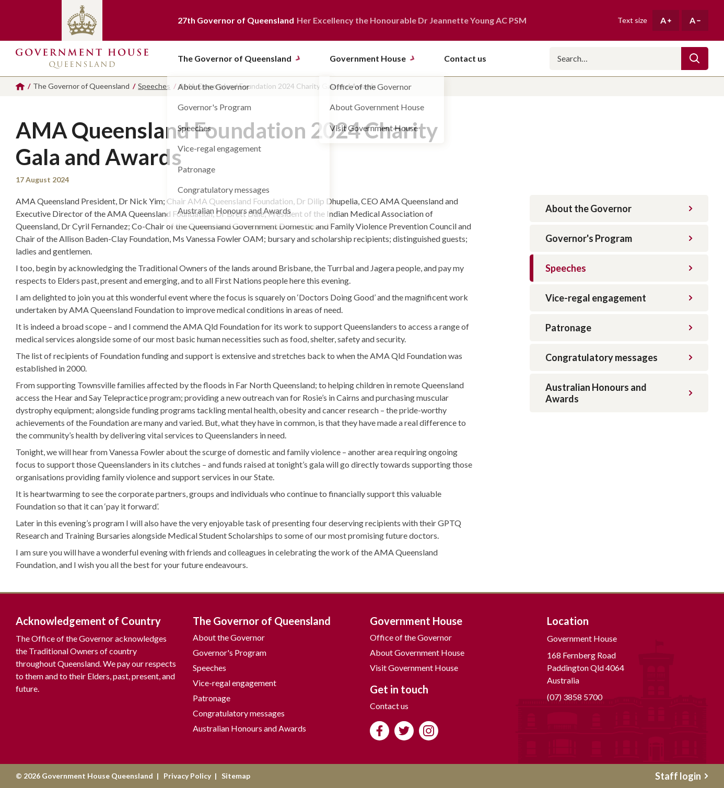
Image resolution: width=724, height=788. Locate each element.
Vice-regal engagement (619, 298)
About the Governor (619, 208)
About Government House (417, 652)
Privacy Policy (187, 775)
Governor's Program (619, 238)
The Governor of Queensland (239, 58)
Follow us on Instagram (428, 730)
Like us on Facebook (379, 730)
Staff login (681, 776)
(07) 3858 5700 (574, 697)
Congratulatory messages (619, 357)
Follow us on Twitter (404, 730)
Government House (372, 58)
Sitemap (235, 775)
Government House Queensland (82, 58)
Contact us (389, 706)
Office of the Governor (411, 637)
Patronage (619, 327)
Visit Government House (414, 668)
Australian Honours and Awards (619, 392)
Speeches (619, 268)
